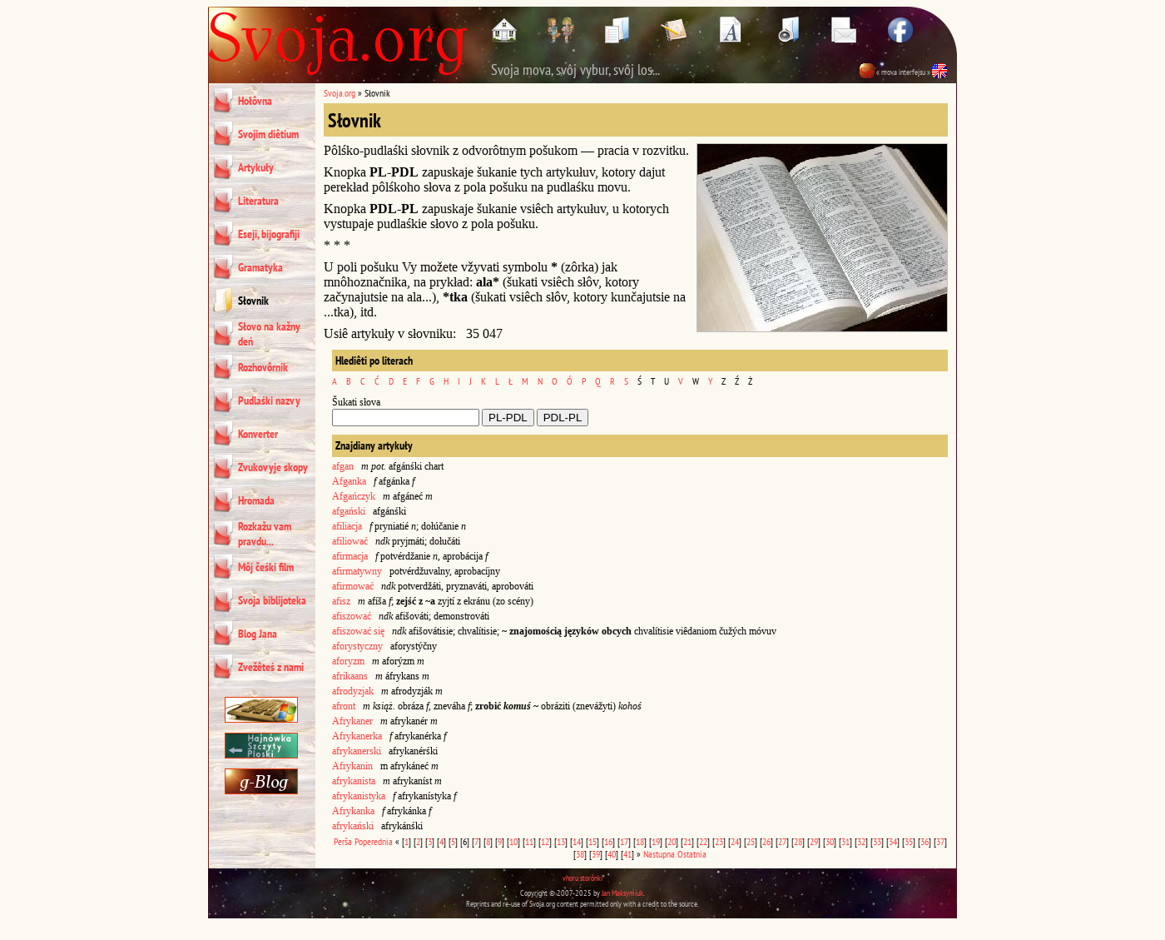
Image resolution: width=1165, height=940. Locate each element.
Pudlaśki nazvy (269, 400)
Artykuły (256, 167)
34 (893, 841)
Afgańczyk (353, 496)
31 (845, 841)
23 (719, 841)
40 (611, 854)
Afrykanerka (357, 736)
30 (829, 841)
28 (798, 841)
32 (861, 841)
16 (608, 841)
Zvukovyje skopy (273, 467)
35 (909, 841)
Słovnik (253, 300)
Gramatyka (260, 267)
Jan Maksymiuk (622, 893)
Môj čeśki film (266, 567)
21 (687, 841)
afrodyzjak (353, 691)
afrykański (353, 826)
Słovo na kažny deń (269, 334)
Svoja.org (339, 93)
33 (877, 841)
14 (577, 841)
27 (782, 841)
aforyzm (348, 661)
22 (703, 841)
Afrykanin (352, 766)
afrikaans (350, 676)
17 (624, 841)
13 (561, 841)
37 (940, 841)
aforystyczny (357, 646)
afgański (348, 511)
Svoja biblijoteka (272, 600)
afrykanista (353, 781)
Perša (343, 841)
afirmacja (350, 556)
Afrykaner (352, 721)
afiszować (351, 616)
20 (671, 841)
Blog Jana (257, 633)
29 (814, 841)
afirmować (353, 586)
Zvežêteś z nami (271, 666)
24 (735, 841)
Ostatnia (691, 854)
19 (656, 841)
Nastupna (659, 854)
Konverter (258, 433)
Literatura (258, 200)
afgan (343, 466)
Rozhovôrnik (263, 367)
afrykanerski (356, 751)
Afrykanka (353, 811)
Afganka (349, 481)
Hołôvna (255, 100)
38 (580, 854)
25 (750, 841)
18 (640, 841)
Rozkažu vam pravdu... (264, 534)
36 (924, 841)
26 (766, 841)
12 (545, 841)
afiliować (350, 541)
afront (343, 706)
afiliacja (347, 526)
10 (513, 841)
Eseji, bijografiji (269, 233)
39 (596, 854)
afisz (341, 601)
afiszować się (358, 631)
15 (592, 841)
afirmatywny (357, 571)
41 (627, 854)
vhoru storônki (582, 878)
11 (529, 841)
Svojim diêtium (268, 134)
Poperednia (373, 841)
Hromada (256, 500)
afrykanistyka (358, 796)
